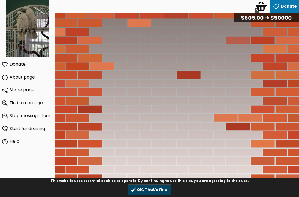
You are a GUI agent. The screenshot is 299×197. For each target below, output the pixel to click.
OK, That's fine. (149, 190)
